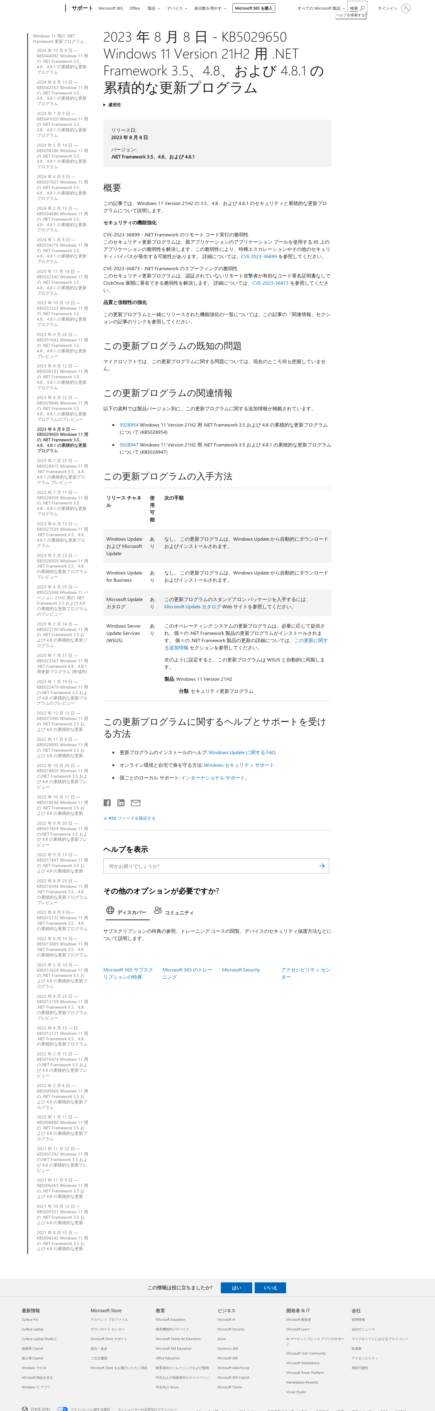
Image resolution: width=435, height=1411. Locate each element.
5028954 (129, 424)
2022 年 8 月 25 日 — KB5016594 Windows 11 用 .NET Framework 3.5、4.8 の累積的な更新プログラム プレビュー (62, 891)
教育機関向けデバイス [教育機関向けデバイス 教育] (172, 1329)
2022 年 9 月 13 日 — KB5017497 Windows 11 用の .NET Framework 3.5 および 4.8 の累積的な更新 (62, 863)
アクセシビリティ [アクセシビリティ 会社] (365, 1358)
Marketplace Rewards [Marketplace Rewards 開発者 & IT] (302, 1382)
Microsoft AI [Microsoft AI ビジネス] (226, 1319)
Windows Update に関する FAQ (242, 752)
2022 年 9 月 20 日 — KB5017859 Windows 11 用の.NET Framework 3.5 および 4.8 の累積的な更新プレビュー (62, 834)
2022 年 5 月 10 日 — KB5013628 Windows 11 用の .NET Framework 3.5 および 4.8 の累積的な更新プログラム (62, 975)
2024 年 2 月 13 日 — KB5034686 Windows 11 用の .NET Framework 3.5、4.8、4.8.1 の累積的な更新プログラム (62, 219)
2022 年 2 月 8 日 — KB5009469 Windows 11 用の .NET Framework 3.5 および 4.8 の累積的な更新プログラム (62, 1096)
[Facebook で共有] (107, 801)
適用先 (114, 104)
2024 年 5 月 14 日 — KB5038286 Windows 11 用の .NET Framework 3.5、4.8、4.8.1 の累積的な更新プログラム (62, 156)
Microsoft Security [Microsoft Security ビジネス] (231, 1329)
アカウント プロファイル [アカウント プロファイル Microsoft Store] (109, 1319)
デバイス (175, 8)
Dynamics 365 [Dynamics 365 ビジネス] (228, 1348)
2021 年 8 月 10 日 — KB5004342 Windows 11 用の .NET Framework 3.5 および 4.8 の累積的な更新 (62, 1241)
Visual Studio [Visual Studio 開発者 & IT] (296, 1392)
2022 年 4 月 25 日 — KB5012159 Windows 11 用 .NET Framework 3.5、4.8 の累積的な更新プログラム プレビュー (62, 1007)
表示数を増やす (208, 8)
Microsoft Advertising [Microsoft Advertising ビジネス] (233, 1367)
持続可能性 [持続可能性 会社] (360, 1367)
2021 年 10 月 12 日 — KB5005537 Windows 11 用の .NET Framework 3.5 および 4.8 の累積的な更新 (62, 1214)
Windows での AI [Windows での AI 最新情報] (34, 1367)
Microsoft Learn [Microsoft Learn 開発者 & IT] (297, 1329)
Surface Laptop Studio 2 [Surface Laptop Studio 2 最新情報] (39, 1338)
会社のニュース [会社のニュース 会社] (363, 1329)
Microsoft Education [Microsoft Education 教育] (170, 1319)
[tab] (128, 912)
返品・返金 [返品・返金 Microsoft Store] (99, 1348)
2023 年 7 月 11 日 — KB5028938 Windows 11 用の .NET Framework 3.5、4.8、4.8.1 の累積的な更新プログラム (62, 503)
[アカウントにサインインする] (393, 8)
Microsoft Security (241, 969)
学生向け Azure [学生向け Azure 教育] (167, 1387)
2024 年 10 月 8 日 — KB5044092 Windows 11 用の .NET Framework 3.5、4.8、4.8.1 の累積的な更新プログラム (62, 61)
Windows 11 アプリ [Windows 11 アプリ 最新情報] (36, 1387)
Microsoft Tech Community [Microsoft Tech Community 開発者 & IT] (306, 1353)
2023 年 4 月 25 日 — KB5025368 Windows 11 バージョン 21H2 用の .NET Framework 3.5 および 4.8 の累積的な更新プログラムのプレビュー (62, 600)
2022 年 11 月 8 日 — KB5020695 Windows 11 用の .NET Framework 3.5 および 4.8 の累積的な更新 (62, 747)
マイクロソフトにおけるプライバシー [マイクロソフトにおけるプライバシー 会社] (380, 1338)
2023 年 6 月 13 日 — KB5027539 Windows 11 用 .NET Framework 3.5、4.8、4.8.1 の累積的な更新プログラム (62, 534)
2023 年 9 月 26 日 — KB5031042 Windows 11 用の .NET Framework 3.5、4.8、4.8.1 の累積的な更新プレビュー (62, 345)
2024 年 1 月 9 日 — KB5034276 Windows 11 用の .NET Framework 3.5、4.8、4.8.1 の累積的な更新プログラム (62, 250)
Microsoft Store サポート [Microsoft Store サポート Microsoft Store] (109, 1338)
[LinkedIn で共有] (118, 801)
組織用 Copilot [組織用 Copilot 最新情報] (32, 1348)
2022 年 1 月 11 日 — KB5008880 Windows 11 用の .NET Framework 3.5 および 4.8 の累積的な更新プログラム (62, 1127)
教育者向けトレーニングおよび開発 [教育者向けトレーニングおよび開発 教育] (182, 1367)
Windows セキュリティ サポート (239, 765)
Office (135, 8)
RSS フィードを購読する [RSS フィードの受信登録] (132, 818)
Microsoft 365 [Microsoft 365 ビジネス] (228, 1358)
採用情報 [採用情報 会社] (358, 1319)
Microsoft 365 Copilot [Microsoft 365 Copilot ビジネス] (233, 1377)
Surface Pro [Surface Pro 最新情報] (30, 1319)
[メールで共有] (132, 801)
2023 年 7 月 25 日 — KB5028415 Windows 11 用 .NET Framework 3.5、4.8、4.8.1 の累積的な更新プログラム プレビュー (62, 471)
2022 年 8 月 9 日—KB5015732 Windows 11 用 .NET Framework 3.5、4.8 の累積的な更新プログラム (62, 920)
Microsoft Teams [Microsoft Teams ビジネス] (230, 1387)
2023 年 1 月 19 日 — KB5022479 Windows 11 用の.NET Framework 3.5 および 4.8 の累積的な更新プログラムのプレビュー (62, 692)
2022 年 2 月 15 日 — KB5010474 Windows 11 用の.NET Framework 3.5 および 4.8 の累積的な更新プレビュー (62, 1064)
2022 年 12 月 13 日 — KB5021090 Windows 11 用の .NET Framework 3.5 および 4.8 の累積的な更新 (62, 721)
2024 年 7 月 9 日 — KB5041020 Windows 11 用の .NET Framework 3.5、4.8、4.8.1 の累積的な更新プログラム (62, 124)
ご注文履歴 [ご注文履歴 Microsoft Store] (99, 1358)
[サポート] (82, 8)
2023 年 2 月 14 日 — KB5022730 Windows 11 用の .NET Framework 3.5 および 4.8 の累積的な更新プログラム (62, 634)
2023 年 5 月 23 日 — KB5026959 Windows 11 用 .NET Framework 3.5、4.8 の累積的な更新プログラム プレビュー (62, 566)
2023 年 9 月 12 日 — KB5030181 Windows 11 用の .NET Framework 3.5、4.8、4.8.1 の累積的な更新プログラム (62, 376)
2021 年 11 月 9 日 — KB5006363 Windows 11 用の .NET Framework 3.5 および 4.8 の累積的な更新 (62, 1188)
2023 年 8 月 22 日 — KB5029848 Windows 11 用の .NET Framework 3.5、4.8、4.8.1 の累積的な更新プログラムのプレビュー (62, 408)
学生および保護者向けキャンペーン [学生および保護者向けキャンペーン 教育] (182, 1377)
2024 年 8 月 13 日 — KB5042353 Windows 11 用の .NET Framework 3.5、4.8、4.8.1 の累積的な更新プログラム (62, 93)
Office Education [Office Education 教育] (168, 1358)
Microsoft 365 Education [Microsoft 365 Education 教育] (174, 1348)
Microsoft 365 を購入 (253, 8)
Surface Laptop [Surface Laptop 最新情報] (33, 1329)
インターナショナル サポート (213, 777)
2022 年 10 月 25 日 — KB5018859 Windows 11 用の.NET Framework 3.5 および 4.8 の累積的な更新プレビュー (62, 776)
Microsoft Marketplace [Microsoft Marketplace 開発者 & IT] (303, 1363)
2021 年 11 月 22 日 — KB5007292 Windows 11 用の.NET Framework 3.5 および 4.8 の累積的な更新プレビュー (62, 1159)
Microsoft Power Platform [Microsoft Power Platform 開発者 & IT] (305, 1372)
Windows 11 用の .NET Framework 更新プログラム (58, 38)
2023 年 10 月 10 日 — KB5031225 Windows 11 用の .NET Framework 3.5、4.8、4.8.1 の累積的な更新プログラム (62, 313)
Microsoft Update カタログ (192, 606)
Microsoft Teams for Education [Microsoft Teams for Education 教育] (178, 1338)
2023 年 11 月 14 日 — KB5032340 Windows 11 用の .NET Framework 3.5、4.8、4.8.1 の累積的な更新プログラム (62, 282)
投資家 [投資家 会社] (357, 1348)
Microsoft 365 (110, 8)
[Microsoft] (42, 8)
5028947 (129, 444)
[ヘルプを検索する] (357, 7)
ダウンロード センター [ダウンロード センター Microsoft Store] (108, 1329)
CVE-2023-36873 (270, 283)
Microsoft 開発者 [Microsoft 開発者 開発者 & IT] (298, 1319)
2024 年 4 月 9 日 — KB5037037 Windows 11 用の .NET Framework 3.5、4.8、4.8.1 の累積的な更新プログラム (62, 187)
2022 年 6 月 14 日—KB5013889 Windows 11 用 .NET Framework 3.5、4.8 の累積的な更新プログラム (62, 947)
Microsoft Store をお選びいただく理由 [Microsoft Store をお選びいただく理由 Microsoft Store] (119, 1367)
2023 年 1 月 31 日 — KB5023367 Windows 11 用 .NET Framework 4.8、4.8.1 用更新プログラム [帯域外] (62, 663)
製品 (152, 8)
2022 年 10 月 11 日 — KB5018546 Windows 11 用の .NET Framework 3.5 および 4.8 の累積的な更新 (62, 805)
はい (236, 1288)
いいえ (270, 1288)
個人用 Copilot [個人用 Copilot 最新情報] (32, 1358)
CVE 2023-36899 (259, 256)
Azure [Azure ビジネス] (222, 1338)
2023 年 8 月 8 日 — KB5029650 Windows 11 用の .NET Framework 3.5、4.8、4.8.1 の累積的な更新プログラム (62, 440)
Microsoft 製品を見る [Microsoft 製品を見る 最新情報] (37, 1377)
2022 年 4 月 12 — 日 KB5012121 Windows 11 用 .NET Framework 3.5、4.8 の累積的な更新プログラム (62, 1036)
